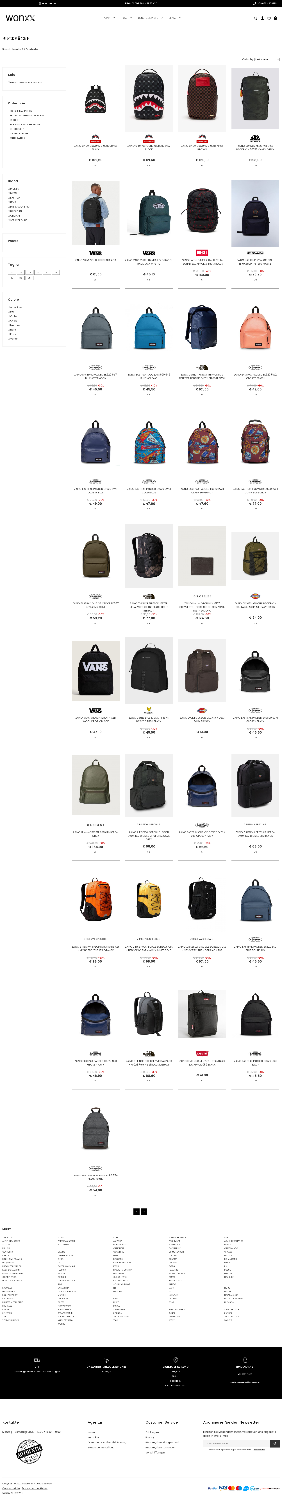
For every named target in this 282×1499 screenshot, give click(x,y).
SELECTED (7, 1313)
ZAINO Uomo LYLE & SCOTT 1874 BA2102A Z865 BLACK (149, 736)
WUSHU (61, 1323)
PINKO (116, 1302)
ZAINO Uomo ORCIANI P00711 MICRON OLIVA (95, 851)
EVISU (116, 1266)
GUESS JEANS (120, 1277)
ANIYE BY (117, 1241)
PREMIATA (229, 1302)
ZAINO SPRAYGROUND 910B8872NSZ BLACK (148, 147)
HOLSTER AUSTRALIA (12, 1280)
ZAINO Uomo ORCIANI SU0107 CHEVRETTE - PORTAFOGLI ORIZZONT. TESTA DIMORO (202, 624)
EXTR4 (172, 1266)
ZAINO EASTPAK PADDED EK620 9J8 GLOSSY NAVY (95, 1080)
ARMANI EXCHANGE (233, 1241)
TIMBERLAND (174, 1316)
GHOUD (228, 1273)
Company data (11, 1488)
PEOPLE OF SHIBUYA (233, 1298)
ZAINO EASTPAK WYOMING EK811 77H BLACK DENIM (96, 1194)
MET (171, 1291)
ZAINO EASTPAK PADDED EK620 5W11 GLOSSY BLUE (95, 508)
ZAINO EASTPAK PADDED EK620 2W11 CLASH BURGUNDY (202, 508)
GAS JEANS (118, 1273)
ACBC (116, 1237)
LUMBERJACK (8, 1291)
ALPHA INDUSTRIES (11, 1241)
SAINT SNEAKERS (177, 1309)
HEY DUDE (229, 1277)
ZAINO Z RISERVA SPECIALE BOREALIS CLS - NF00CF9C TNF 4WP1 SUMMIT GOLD (149, 965)
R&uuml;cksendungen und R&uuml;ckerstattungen (162, 1445)
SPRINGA (117, 1313)
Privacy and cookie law (34, 1488)
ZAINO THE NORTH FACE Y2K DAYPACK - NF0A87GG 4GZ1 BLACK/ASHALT (149, 1080)
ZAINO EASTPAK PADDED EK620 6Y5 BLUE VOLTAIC (149, 393)
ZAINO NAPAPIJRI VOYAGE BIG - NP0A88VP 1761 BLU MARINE (255, 279)
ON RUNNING (8, 1298)
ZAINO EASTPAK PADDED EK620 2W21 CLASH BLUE (149, 508)
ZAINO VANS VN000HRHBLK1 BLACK (95, 277)
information (259, 1449)
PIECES (61, 1302)
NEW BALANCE (231, 1295)
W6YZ (172, 1320)
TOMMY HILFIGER (10, 1320)
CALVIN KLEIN (175, 1248)
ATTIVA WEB (17, 1492)
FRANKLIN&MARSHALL (12, 1273)
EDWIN (227, 1262)
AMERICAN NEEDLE (66, 1241)
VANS (116, 1320)
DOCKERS (118, 1259)
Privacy (149, 1437)
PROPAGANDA (64, 1305)
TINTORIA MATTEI (232, 1316)
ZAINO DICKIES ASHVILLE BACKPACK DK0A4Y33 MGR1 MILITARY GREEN (255, 622)
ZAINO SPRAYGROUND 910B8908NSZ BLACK (95, 147)
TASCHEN (15, 120)
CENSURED (7, 1251)
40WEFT (62, 1237)
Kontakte (93, 1437)
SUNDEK (228, 1313)
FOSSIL (227, 1269)
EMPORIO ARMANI (66, 1266)
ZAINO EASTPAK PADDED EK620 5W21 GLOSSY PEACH (255, 393)
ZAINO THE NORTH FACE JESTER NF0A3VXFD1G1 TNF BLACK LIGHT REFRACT (149, 624)
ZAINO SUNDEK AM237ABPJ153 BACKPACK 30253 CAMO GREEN (255, 147)
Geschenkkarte (148, 17)
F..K (225, 1266)
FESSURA (62, 1269)
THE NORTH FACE (66, 1316)
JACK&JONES (175, 1280)
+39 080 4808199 (267, 3)
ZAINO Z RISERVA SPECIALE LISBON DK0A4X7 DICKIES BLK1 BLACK (255, 851)
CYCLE (5, 1255)
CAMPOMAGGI (231, 1248)
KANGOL (173, 1284)
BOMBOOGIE (175, 1244)
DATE (115, 1255)
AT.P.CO (6, 1244)
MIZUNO (228, 1291)
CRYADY (228, 1251)
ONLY (116, 1298)
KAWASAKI (7, 1287)
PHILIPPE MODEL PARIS (12, 1302)
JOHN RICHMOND (121, 1284)
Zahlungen (152, 1432)
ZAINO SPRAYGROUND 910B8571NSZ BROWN (202, 147)
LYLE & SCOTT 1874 (67, 1291)
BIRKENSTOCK (120, 1244)
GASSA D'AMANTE (177, 1273)
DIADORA (173, 1255)
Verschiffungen (155, 1452)
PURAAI (116, 1305)
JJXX (60, 1284)
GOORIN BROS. (9, 1277)
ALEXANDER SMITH (177, 1237)
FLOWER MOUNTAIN (122, 1269)
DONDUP (173, 1259)
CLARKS (61, 1251)
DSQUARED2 (8, 1262)
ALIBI (226, 1237)
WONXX (228, 1320)
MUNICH (62, 1295)
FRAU (124, 17)
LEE (114, 1287)
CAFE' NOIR (118, 1248)
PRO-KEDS (7, 1305)
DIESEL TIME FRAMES (12, 1259)
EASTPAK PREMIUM (122, 1262)
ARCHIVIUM (174, 1241)
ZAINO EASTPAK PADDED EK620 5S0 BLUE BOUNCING (255, 965)
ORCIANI (173, 1298)
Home (91, 1432)
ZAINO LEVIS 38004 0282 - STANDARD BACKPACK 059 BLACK (202, 1080)
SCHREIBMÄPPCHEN (21, 111)
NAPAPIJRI (173, 1295)
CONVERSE (118, 1251)
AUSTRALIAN (63, 1244)
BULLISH (6, 1248)
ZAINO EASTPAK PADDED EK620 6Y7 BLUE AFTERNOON (95, 393)
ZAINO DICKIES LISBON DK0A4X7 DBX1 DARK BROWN (202, 736)
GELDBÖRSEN (17, 129)
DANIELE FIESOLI (65, 1255)
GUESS (172, 1277)
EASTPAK (173, 1262)
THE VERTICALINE (121, 1316)
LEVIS (171, 1287)
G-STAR (61, 1273)
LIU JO (227, 1287)
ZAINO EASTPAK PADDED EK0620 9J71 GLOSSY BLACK (255, 736)
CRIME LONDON (176, 1251)
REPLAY (5, 1309)
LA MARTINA (63, 1287)
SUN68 (172, 1313)
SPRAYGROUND (65, 1313)
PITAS (171, 1302)
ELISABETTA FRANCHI (12, 1266)
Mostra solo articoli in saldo (25, 82)
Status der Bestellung (101, 1447)
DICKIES (228, 1255)
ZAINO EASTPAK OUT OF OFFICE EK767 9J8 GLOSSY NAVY (202, 851)
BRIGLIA (227, 1244)
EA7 (59, 1262)
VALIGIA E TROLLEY (20, 133)
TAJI (4, 1316)
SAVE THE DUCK (231, 1309)
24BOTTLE (7, 1237)
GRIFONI (62, 1277)
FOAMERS (173, 1269)
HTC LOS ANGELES (66, 1280)
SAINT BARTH (119, 1309)
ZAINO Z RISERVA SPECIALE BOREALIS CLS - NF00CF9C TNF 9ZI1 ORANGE (96, 965)
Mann (107, 17)
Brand (172, 17)
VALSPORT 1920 (65, 1320)
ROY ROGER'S (64, 1309)
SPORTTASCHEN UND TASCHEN (27, 115)
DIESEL (61, 1259)
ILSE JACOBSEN (120, 1280)
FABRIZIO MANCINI (11, 1269)
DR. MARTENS (230, 1259)
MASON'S (117, 1291)
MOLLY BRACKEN (10, 1295)
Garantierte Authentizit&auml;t (107, 1442)
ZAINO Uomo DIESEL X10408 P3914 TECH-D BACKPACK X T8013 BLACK (202, 279)
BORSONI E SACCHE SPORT (25, 124)
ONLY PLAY (63, 1298)
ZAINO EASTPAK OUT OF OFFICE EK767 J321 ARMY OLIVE (95, 622)
